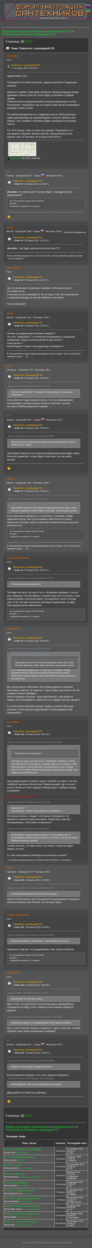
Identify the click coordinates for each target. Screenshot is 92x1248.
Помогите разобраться (16, 1182)
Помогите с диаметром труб (19, 1190)
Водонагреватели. (23, 1152)
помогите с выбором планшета (20, 1222)
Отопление (21, 1160)
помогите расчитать (15, 1174)
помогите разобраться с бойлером (22, 1149)
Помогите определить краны (19, 1157)
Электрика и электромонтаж (29, 1177)
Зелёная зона (27, 1225)
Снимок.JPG (14, 158)
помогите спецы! (13, 1165)
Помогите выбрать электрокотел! (21, 1214)
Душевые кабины (25, 1201)
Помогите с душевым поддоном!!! (22, 1198)
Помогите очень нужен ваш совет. (22, 1206)
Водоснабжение (23, 1186)
